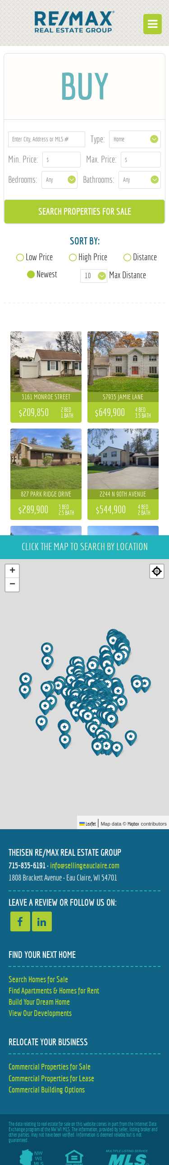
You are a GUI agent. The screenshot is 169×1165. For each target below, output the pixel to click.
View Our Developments (40, 1013)
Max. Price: (101, 159)
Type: (98, 139)
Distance (145, 257)
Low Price (39, 257)
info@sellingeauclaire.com (84, 865)
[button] (98, 748)
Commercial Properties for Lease (51, 1078)
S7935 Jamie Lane (123, 397)
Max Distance (127, 275)
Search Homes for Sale (38, 979)
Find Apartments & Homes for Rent (54, 990)
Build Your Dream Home (39, 1002)
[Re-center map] (157, 571)
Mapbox (133, 823)
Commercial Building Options (47, 1089)
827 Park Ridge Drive (46, 494)
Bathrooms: (98, 179)
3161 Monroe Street (46, 397)
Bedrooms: (22, 179)
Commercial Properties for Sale (50, 1066)
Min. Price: (23, 159)
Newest (47, 274)
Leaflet (87, 823)
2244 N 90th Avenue (123, 494)
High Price (92, 257)
